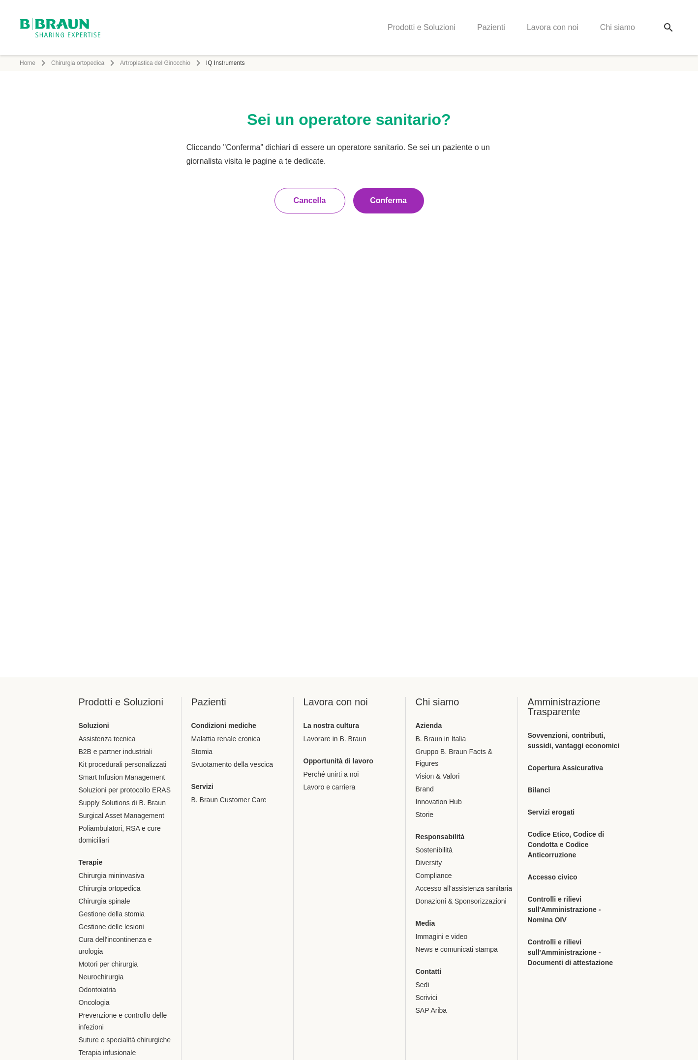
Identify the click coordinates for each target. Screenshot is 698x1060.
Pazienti (491, 27)
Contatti (429, 971)
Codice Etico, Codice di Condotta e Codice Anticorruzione (566, 844)
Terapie (91, 862)
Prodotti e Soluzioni (421, 27)
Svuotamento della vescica (232, 764)
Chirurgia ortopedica (77, 63)
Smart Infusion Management (122, 777)
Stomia (202, 752)
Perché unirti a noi (331, 774)
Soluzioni (94, 725)
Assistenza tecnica (107, 739)
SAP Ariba (431, 1010)
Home (27, 63)
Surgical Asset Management (121, 815)
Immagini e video (442, 936)
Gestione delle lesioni (111, 927)
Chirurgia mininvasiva (112, 875)
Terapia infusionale (107, 1053)
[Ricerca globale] (668, 27)
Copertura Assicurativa (566, 768)
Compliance (434, 875)
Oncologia (94, 1002)
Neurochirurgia (101, 977)
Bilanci (539, 790)
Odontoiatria (97, 990)
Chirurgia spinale (104, 901)
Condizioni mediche (223, 725)
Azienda (429, 725)
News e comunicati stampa (457, 949)
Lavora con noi (552, 27)
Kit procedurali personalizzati (123, 764)
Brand (425, 789)
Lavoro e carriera (329, 787)
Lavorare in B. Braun (334, 739)
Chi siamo (617, 27)
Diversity (429, 863)
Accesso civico (552, 877)
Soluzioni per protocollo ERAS (125, 790)
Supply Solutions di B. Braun (122, 803)
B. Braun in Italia (441, 739)
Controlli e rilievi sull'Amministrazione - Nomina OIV (564, 909)
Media (425, 923)
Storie (425, 814)
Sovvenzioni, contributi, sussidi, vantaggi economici (574, 740)
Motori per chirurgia (108, 964)
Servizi (202, 786)
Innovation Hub (439, 802)
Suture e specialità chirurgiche (125, 1040)
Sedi (422, 985)
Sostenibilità (434, 850)
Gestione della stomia (112, 914)
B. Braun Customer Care (229, 800)
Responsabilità (440, 837)
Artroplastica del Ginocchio (155, 63)
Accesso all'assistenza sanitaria (464, 888)
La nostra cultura (331, 725)
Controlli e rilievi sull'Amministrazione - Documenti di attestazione (570, 952)
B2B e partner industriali (115, 752)
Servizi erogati (551, 812)
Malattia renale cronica (226, 739)
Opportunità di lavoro (338, 761)
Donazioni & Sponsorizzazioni (461, 901)
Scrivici (426, 997)
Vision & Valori (438, 776)
